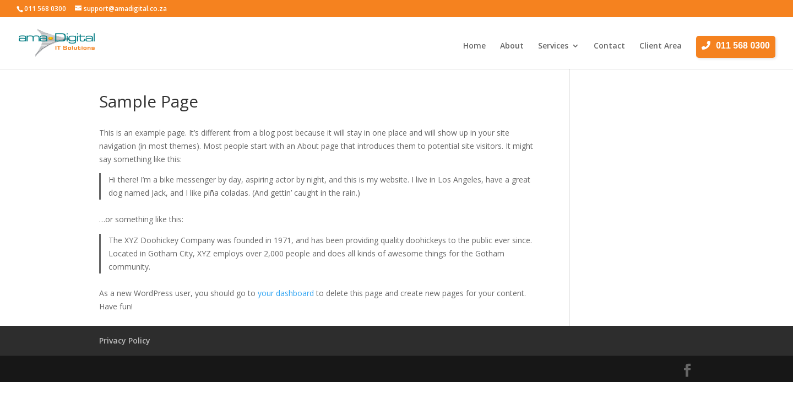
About (512, 46)
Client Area (660, 46)
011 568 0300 (45, 8)
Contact (609, 46)
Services (553, 46)
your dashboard (286, 293)
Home (474, 46)
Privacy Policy (124, 340)
